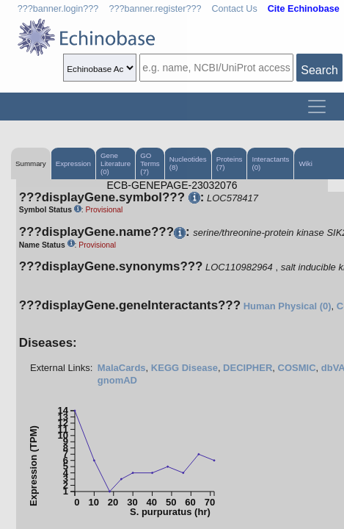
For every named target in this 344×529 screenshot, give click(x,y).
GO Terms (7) (150, 163)
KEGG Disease (184, 367)
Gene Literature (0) (115, 163)
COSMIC (297, 367)
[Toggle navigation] (317, 106)
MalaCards (122, 367)
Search (319, 70)
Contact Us (234, 9)
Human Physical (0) (288, 306)
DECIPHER (247, 367)
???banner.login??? (58, 9)
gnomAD (117, 380)
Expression (73, 163)
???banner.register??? (155, 9)
